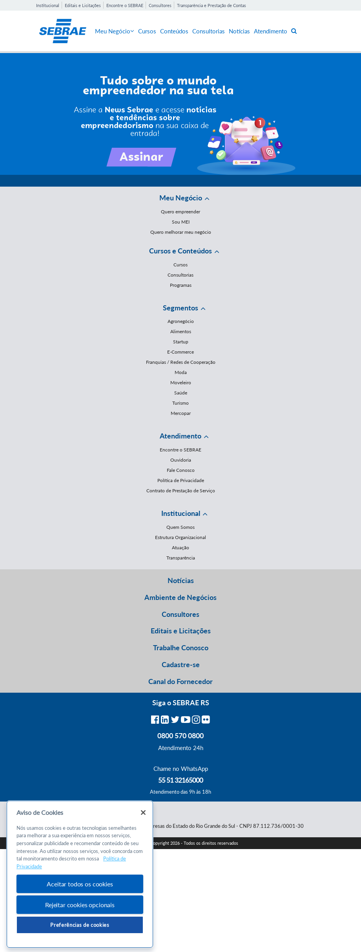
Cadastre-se (181, 664)
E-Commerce (180, 352)
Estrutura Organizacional (180, 537)
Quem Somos (180, 527)
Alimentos (180, 331)
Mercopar (181, 413)
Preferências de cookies (79, 925)
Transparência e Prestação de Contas (211, 5)
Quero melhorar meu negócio (180, 232)
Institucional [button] (180, 513)
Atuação (180, 547)
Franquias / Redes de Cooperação (180, 362)
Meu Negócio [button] (180, 197)
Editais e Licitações (83, 5)
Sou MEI (181, 222)
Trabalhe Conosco (180, 647)
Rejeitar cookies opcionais (80, 904)
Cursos (147, 31)
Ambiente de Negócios (180, 597)
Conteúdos (174, 31)
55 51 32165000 (180, 780)
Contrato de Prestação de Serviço (180, 490)
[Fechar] (143, 812)
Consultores (160, 5)
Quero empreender (180, 212)
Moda (181, 372)
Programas (180, 285)
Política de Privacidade (180, 480)
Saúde (180, 393)
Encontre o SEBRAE (124, 5)
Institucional (47, 5)
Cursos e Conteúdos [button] (180, 250)
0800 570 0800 (180, 735)
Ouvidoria (180, 460)
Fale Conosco (181, 470)
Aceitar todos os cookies (80, 884)
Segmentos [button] (180, 307)
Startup (180, 342)
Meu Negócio (114, 31)
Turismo (180, 403)
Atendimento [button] (180, 435)
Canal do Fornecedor (180, 681)
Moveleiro (180, 382)
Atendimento (270, 31)
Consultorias (208, 31)
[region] (79, 874)
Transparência (180, 558)
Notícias (239, 31)
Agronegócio (181, 321)
